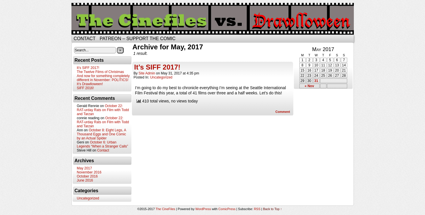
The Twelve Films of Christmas (100, 72)
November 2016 (89, 172)
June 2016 (85, 180)
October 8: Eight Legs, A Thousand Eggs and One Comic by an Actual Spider (101, 134)
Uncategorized (88, 198)
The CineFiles (165, 209)
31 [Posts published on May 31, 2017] (316, 81)
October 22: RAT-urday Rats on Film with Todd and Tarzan (103, 110)
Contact (85, 38)
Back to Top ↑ (272, 209)
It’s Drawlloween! (90, 84)
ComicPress (226, 209)
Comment (283, 111)
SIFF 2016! (85, 88)
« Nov (309, 86)
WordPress (203, 209)
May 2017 (84, 168)
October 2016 (87, 176)
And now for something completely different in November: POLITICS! (103, 78)
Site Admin (147, 73)
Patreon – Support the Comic (137, 38)
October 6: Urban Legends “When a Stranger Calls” (102, 144)
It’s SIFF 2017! (88, 68)
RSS (257, 209)
